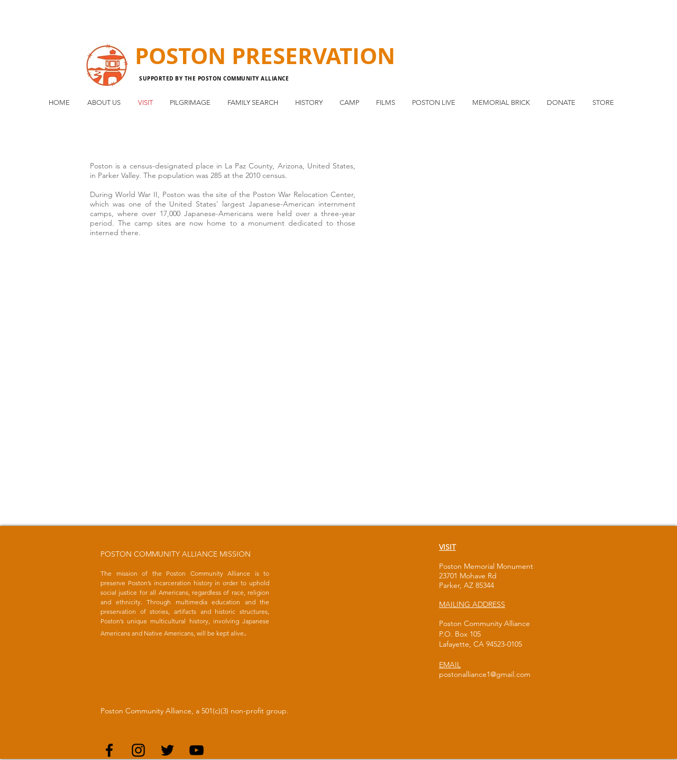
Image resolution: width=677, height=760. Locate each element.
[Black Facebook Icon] (109, 750)
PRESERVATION (313, 55)
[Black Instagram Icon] (138, 750)
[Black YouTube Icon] (196, 750)
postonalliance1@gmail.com (484, 674)
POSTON (183, 55)
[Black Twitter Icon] (167, 750)
